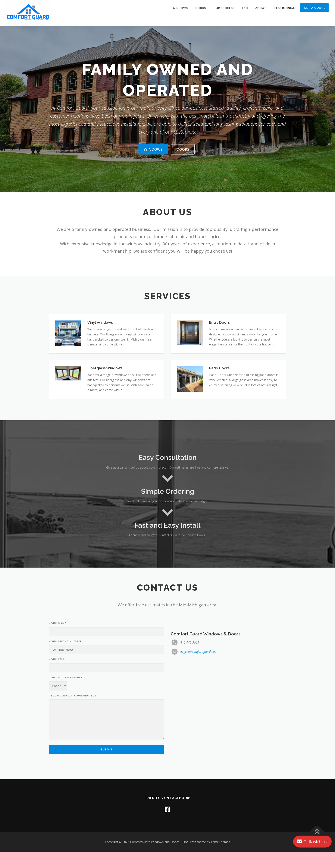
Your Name (58, 766)
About (261, 8)
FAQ (245, 8)
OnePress (189, 842)
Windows (180, 8)
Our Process (224, 8)
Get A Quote (314, 7)
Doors (200, 8)
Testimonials (285, 8)
